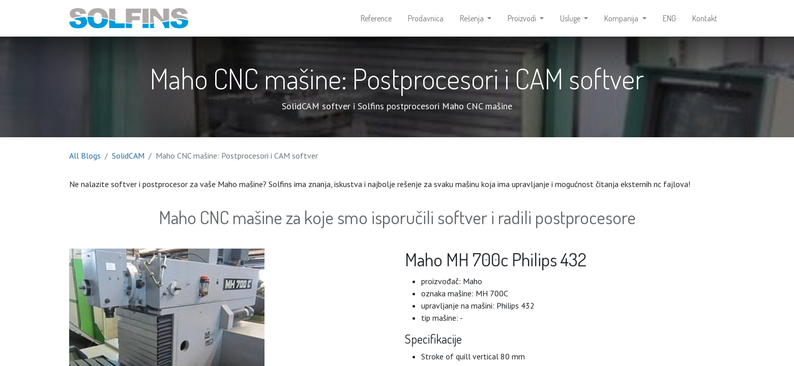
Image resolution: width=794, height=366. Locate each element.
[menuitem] (376, 18)
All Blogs (85, 155)
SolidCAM (128, 155)
